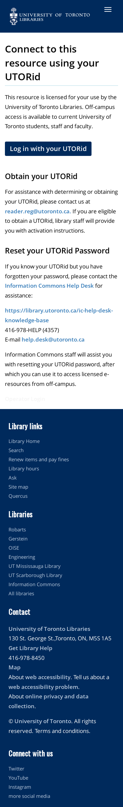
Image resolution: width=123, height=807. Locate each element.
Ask (13, 477)
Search (16, 450)
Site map (18, 486)
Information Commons (34, 584)
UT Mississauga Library (35, 566)
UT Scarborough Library (35, 575)
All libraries (21, 593)
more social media (29, 796)
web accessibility (48, 677)
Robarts (17, 529)
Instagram (20, 787)
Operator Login (25, 399)
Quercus (18, 496)
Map (15, 667)
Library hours (24, 468)
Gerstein (18, 538)
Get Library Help (30, 648)
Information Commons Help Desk (49, 285)
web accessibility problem (43, 687)
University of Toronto (42, 721)
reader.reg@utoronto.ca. (38, 211)
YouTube (18, 777)
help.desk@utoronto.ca (53, 339)
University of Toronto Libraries (49, 628)
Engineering (22, 557)
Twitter (16, 768)
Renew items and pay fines (39, 459)
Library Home (24, 441)
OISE (14, 547)
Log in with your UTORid (48, 148)
